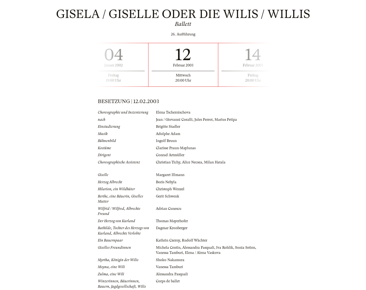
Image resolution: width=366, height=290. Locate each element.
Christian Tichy (168, 162)
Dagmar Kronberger (171, 228)
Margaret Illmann (170, 175)
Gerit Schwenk (167, 196)
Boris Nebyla (166, 182)
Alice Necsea (192, 162)
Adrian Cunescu (168, 209)
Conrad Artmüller (170, 155)
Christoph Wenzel (170, 189)
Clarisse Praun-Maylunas (176, 148)
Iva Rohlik (224, 247)
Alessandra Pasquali (198, 247)
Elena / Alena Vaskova (203, 253)
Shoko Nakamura (170, 260)
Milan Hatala (214, 162)
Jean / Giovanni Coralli (174, 119)
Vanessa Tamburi (169, 253)
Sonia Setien (245, 247)
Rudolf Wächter (194, 240)
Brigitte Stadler (168, 126)
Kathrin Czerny (168, 240)
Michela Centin (168, 247)
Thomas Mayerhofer (172, 221)
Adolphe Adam (168, 134)
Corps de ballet (168, 281)
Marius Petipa (226, 119)
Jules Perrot (203, 119)
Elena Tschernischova (173, 112)
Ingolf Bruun (166, 141)
